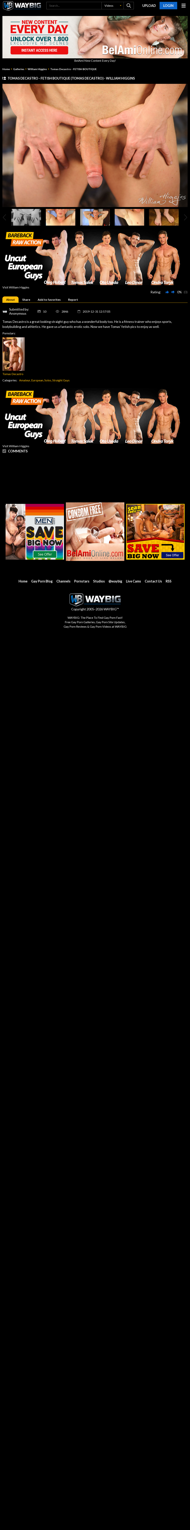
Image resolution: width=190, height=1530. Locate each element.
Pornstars (81, 581)
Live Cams (133, 581)
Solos (47, 380)
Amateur (24, 380)
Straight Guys (61, 380)
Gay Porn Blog (42, 581)
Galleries (18, 69)
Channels (63, 581)
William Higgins (37, 69)
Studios (99, 581)
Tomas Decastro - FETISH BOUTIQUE (73, 69)
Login (168, 6)
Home (6, 69)
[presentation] (4, 217)
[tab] (10, 299)
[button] (112, 5)
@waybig (115, 581)
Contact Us (153, 581)
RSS (168, 581)
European (37, 380)
